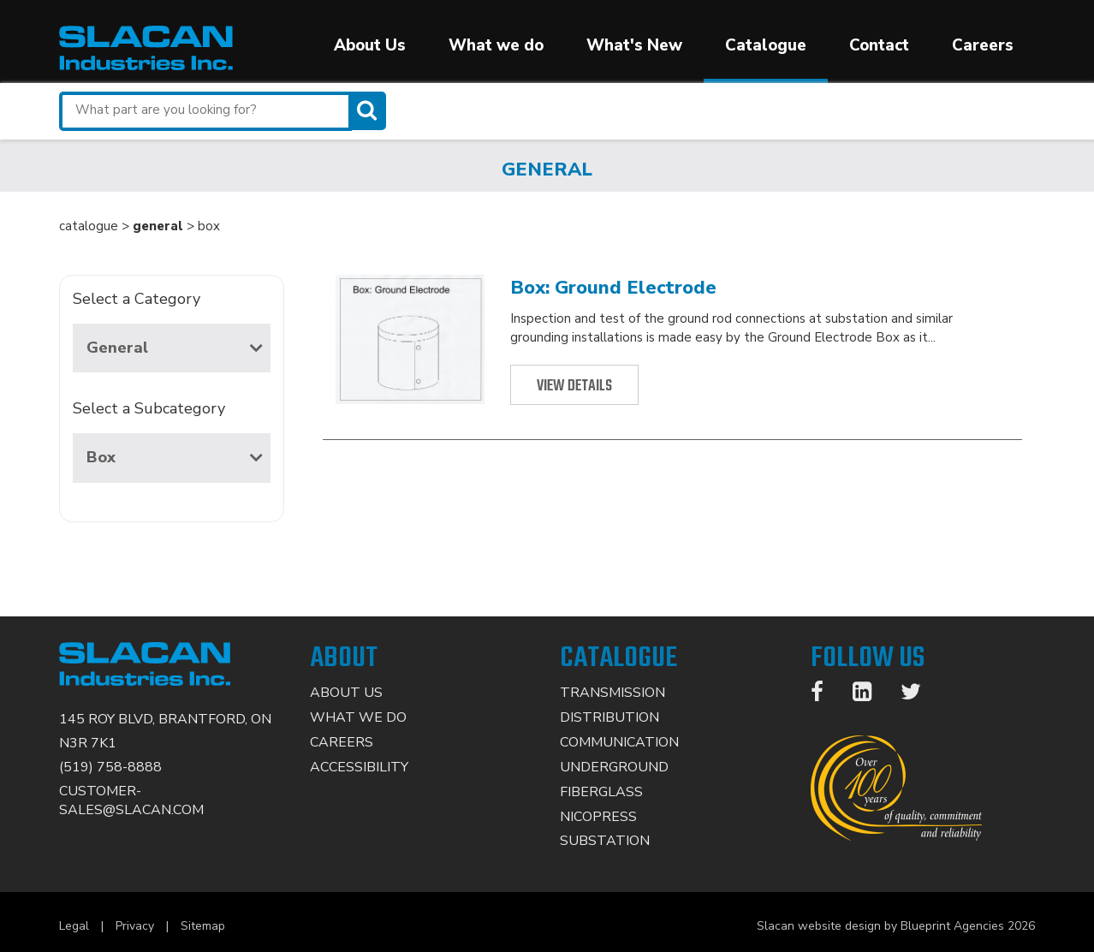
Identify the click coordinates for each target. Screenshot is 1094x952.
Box (174, 457)
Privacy (135, 926)
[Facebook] (826, 695)
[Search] (369, 111)
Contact (879, 45)
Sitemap (203, 926)
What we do (496, 45)
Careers (983, 45)
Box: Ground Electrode (613, 287)
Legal (74, 926)
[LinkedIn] (871, 695)
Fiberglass (601, 791)
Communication (619, 742)
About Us (370, 45)
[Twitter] (919, 695)
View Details (574, 386)
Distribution (609, 717)
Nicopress (598, 816)
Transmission (612, 692)
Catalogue (765, 45)
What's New (634, 45)
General (174, 347)
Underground (614, 767)
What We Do (358, 717)
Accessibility (359, 767)
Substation (605, 840)
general (158, 226)
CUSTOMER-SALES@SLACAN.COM (131, 801)
